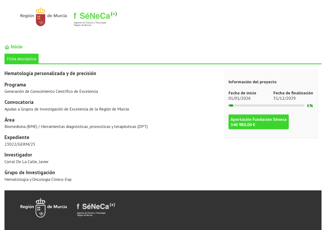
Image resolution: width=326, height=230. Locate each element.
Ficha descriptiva (21, 58)
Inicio (13, 46)
